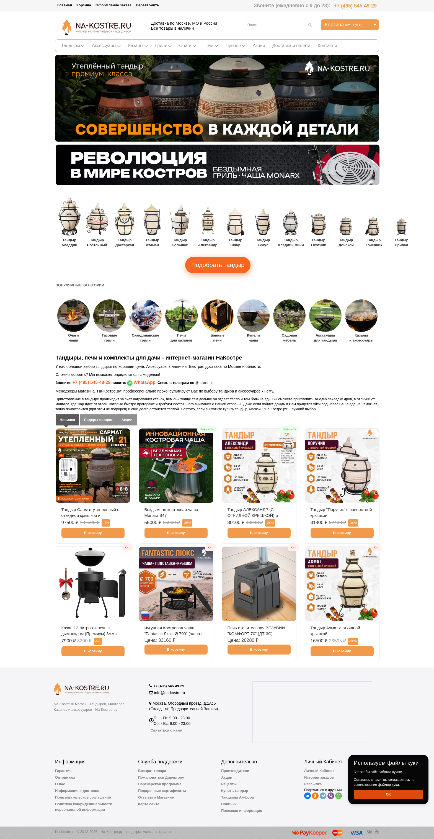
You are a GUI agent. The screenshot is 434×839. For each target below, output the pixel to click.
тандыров (104, 367)
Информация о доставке (77, 791)
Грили (163, 45)
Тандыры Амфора (237, 797)
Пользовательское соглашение (83, 797)
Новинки (67, 420)
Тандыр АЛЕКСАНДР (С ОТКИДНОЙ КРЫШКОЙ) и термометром (253, 515)
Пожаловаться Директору (161, 777)
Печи (210, 45)
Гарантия (63, 771)
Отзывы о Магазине (156, 797)
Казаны (138, 45)
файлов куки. (389, 784)
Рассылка (313, 784)
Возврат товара (152, 771)
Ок (388, 794)
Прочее (236, 45)
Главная (64, 5)
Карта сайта (148, 804)
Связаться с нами (166, 730)
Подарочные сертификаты (162, 791)
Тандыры (73, 45)
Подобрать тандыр (217, 264)
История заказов (319, 777)
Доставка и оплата (291, 45)
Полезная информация (241, 811)
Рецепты (229, 784)
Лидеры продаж (98, 420)
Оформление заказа (113, 5)
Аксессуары (106, 45)
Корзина (83, 5)
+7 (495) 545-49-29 (355, 6)
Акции (259, 45)
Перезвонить (147, 5)
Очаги (187, 45)
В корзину (93, 533)
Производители (235, 771)
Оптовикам (65, 777)
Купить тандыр (234, 791)
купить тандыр (235, 409)
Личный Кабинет (319, 771)
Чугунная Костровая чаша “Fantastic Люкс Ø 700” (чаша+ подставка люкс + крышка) (173, 633)
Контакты (327, 45)
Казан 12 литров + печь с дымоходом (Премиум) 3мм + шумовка (89, 633)
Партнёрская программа (160, 784)
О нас (60, 784)
